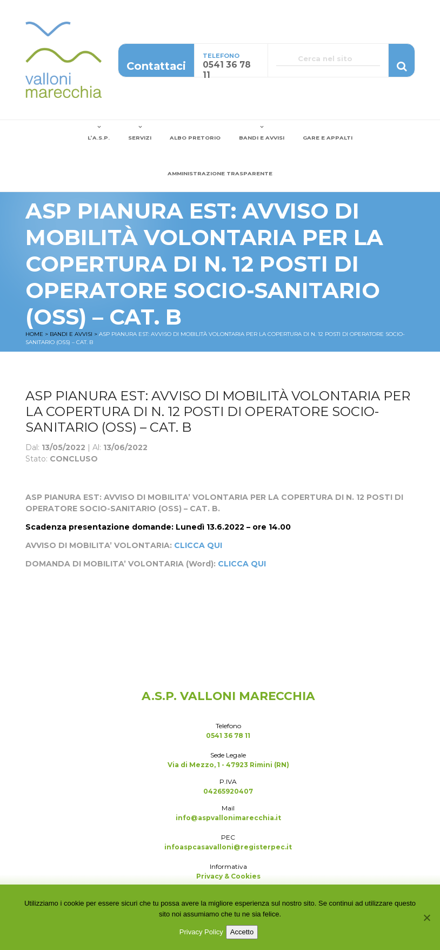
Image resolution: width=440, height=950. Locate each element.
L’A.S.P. (99, 138)
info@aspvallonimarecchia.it (228, 818)
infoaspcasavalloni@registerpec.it (228, 847)
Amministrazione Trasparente (220, 173)
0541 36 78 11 (228, 735)
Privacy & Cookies (228, 876)
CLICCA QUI (198, 545)
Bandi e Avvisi (261, 138)
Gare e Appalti (327, 138)
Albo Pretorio (195, 138)
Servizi (139, 138)
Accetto (242, 932)
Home (34, 334)
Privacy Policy (201, 932)
